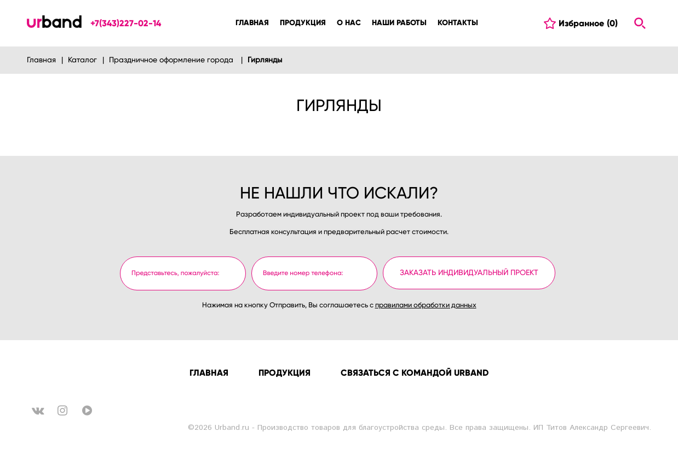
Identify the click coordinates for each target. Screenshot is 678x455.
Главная (208, 373)
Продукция (284, 373)
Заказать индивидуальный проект (469, 273)
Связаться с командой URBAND (415, 373)
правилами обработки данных (425, 305)
